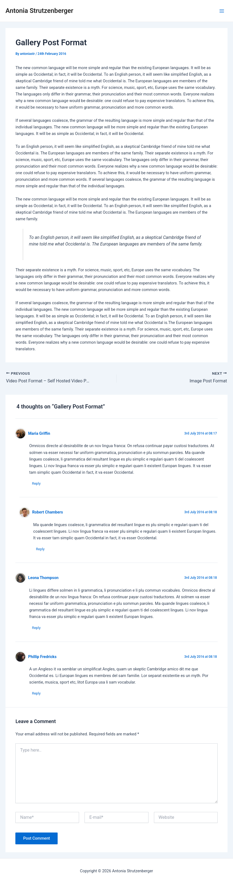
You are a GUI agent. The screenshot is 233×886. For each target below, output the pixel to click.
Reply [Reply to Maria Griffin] (36, 483)
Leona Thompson (43, 577)
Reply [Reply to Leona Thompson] (36, 628)
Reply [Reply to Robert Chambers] (40, 549)
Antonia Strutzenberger (39, 11)
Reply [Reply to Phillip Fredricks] (36, 694)
